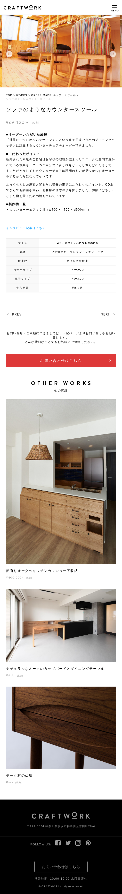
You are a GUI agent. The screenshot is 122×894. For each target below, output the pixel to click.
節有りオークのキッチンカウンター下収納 (42, 571)
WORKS (21, 96)
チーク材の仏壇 (19, 776)
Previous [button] (9, 55)
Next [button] (113, 55)
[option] (61, 52)
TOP (9, 96)
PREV (17, 315)
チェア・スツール (64, 96)
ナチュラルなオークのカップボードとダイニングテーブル (55, 669)
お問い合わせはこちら (61, 361)
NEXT (105, 315)
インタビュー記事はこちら (26, 228)
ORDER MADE (41, 96)
